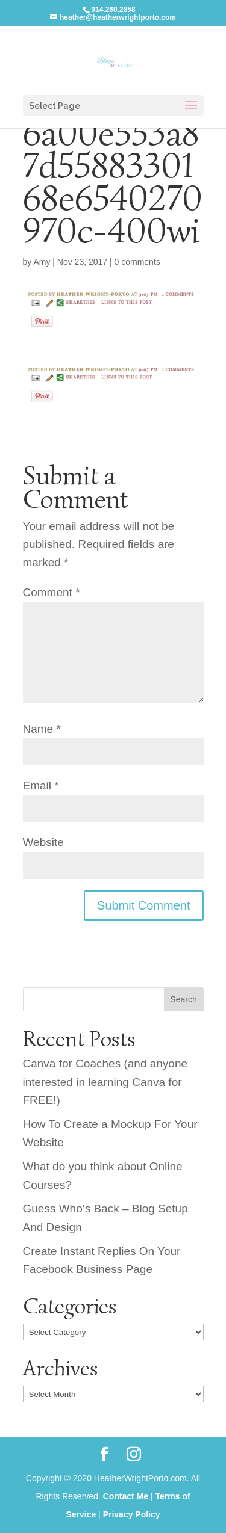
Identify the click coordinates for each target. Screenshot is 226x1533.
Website (43, 842)
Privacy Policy (131, 1514)
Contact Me (125, 1496)
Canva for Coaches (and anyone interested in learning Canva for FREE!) (105, 1081)
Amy (41, 262)
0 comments (137, 262)
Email (41, 785)
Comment (51, 592)
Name (42, 729)
